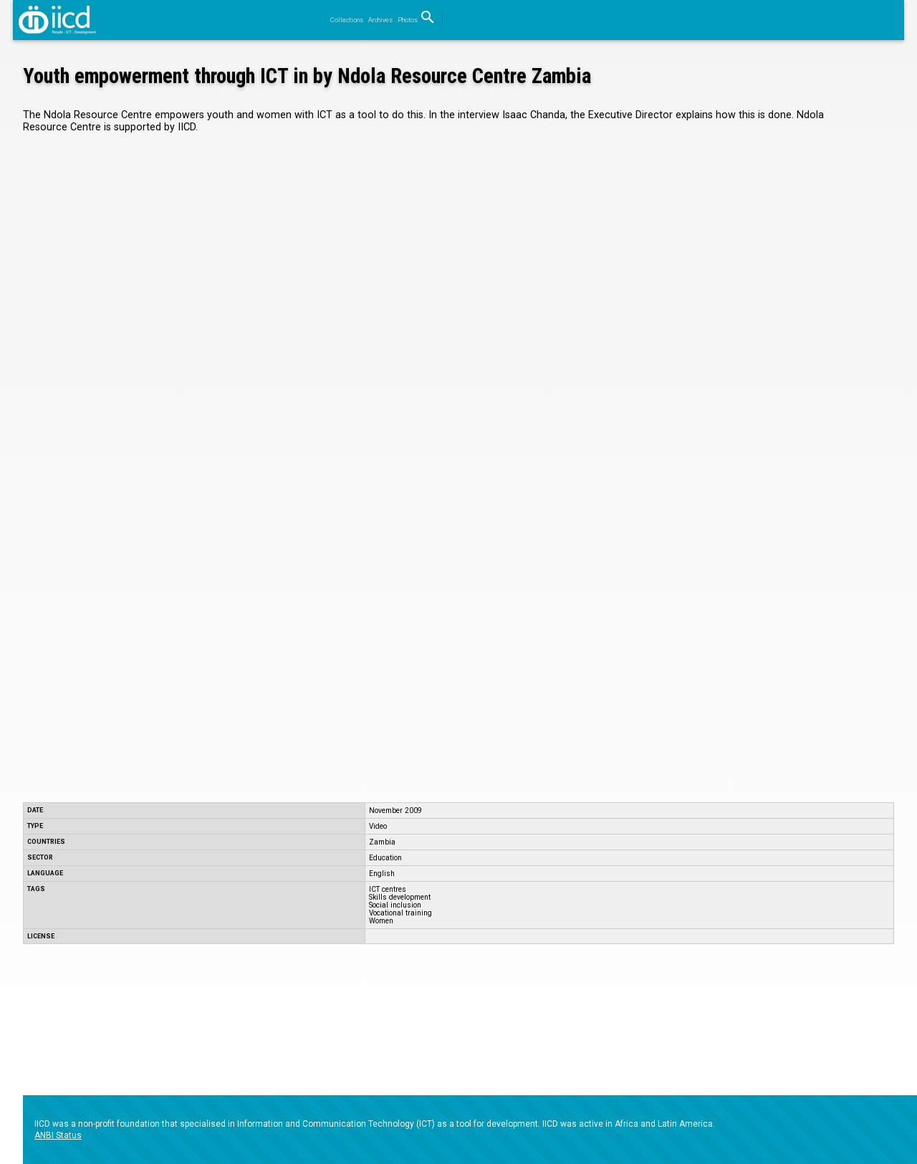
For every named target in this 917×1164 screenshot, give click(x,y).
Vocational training (400, 913)
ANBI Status (58, 1135)
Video (378, 826)
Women (381, 921)
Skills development (400, 897)
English (382, 873)
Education (385, 858)
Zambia (382, 842)
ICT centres (387, 889)
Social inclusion (395, 905)
